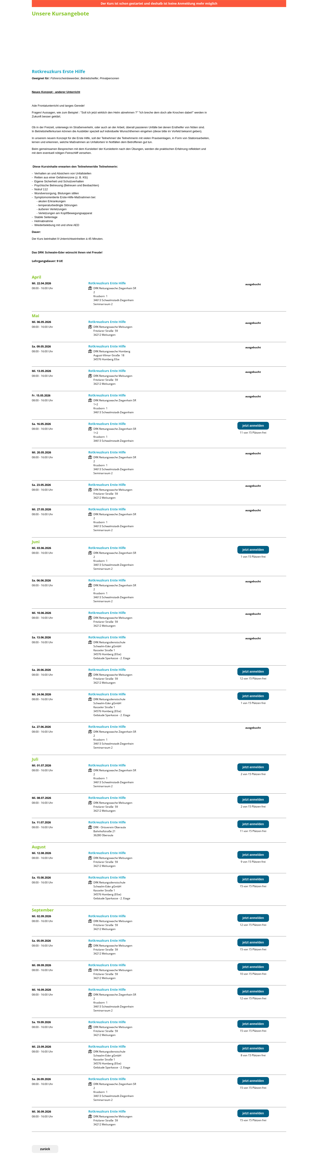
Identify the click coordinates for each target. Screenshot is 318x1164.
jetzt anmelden (253, 425)
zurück (45, 1149)
